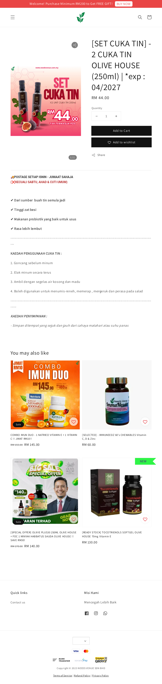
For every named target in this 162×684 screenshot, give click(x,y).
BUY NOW (124, 4)
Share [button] (98, 155)
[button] (12, 17)
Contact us (18, 602)
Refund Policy (82, 675)
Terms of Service (62, 675)
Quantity (97, 108)
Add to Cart (121, 131)
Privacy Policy (100, 675)
